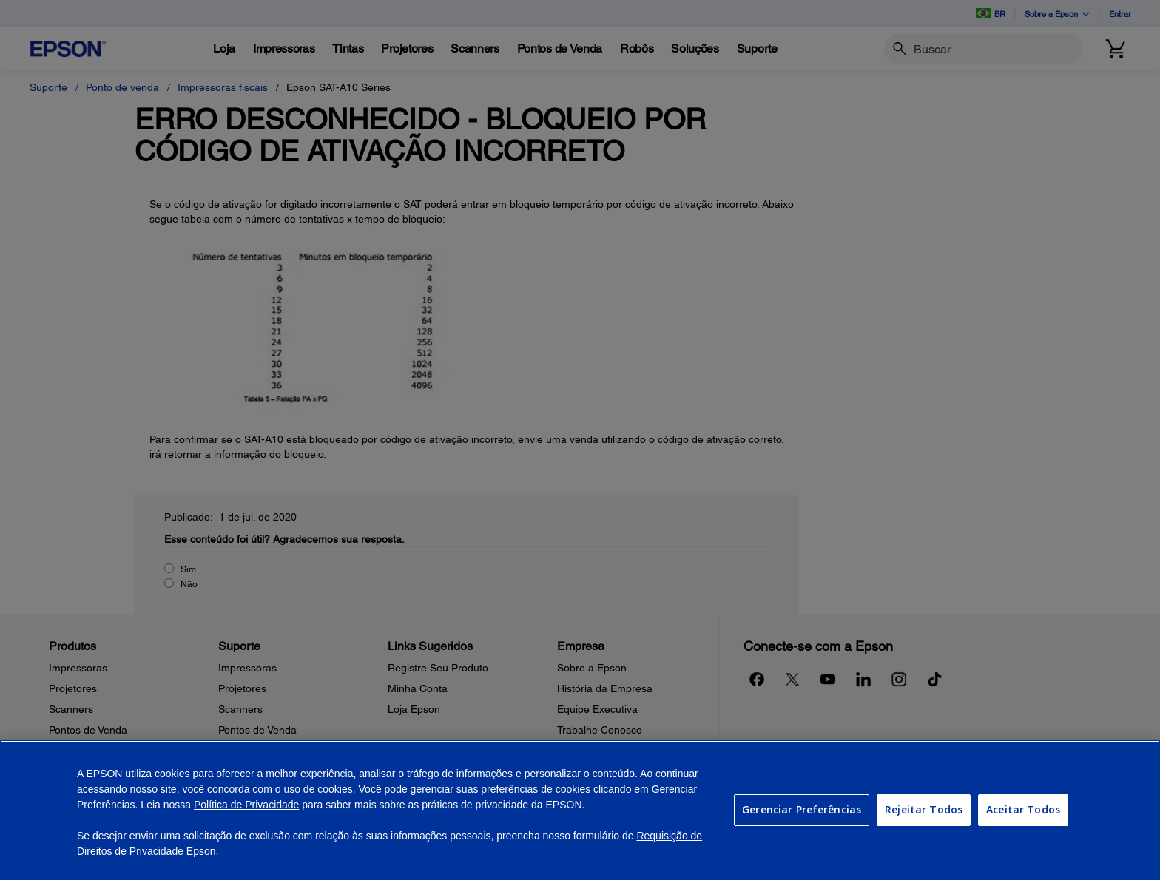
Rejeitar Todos (923, 809)
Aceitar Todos (1023, 809)
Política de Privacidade (246, 804)
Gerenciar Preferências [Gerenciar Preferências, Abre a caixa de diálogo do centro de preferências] (801, 809)
